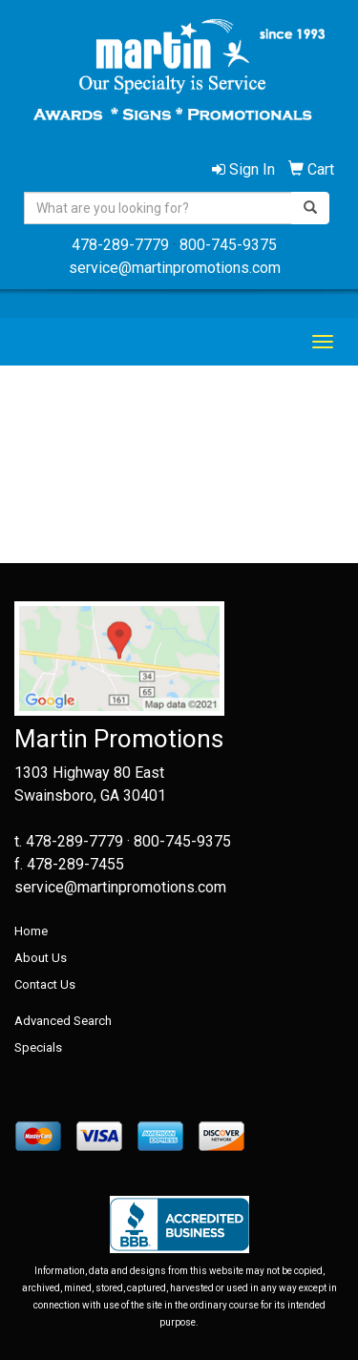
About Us (40, 958)
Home (31, 931)
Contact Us (44, 984)
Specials (38, 1047)
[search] (310, 208)
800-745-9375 (228, 245)
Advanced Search (63, 1021)
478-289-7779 (120, 245)
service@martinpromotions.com (175, 268)
